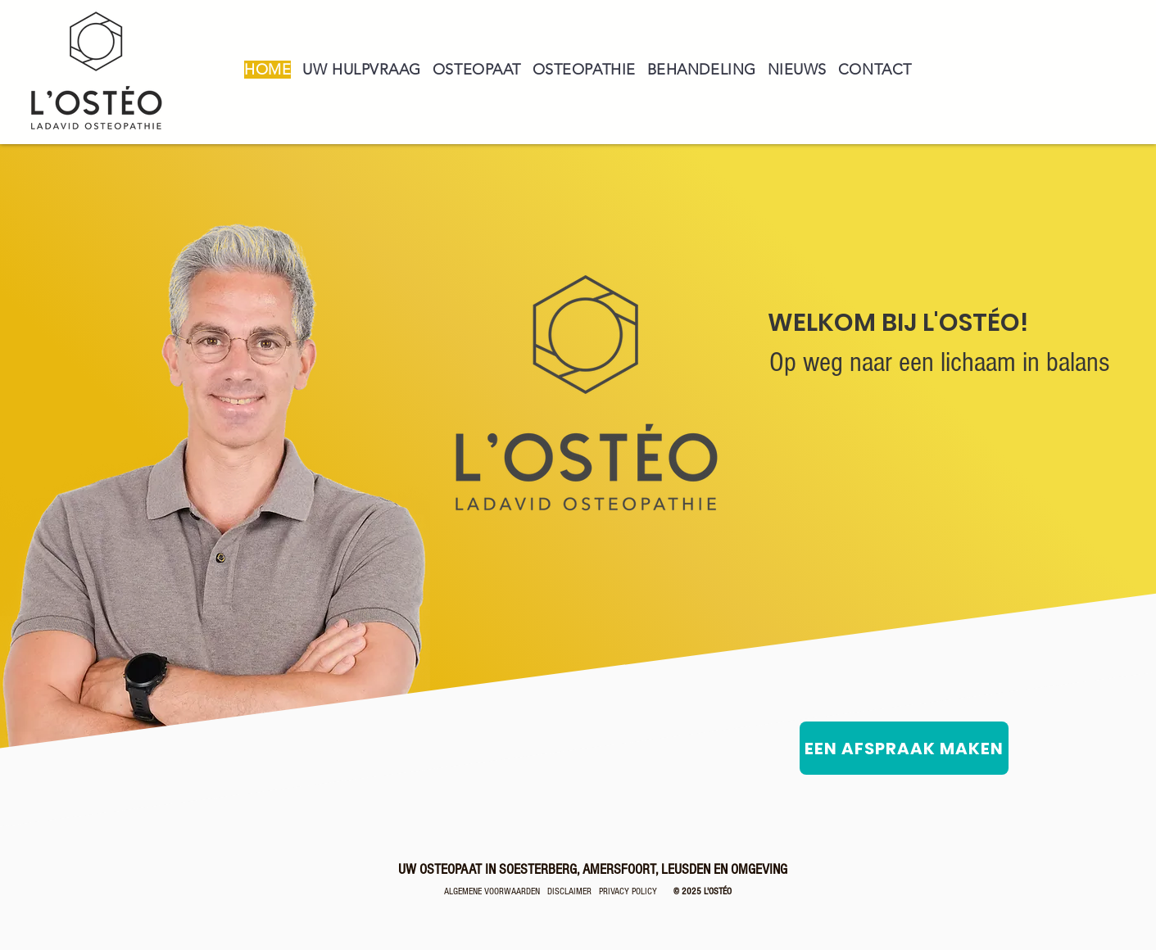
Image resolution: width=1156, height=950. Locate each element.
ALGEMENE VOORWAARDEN (495, 891)
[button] (477, 69)
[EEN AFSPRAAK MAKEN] (904, 748)
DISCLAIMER (569, 891)
